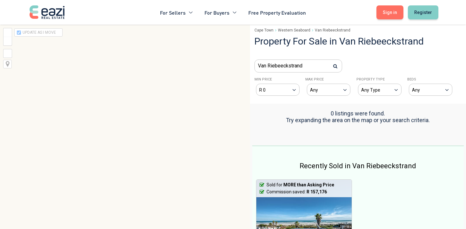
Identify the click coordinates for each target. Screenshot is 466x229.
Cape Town (264, 30)
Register (423, 12)
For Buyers (221, 12)
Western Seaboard (294, 30)
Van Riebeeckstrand (332, 30)
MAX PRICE (314, 79)
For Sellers (176, 12)
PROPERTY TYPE (370, 79)
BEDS (411, 79)
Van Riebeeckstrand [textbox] (280, 66)
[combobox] (298, 66)
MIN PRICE (263, 79)
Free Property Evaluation (277, 12)
